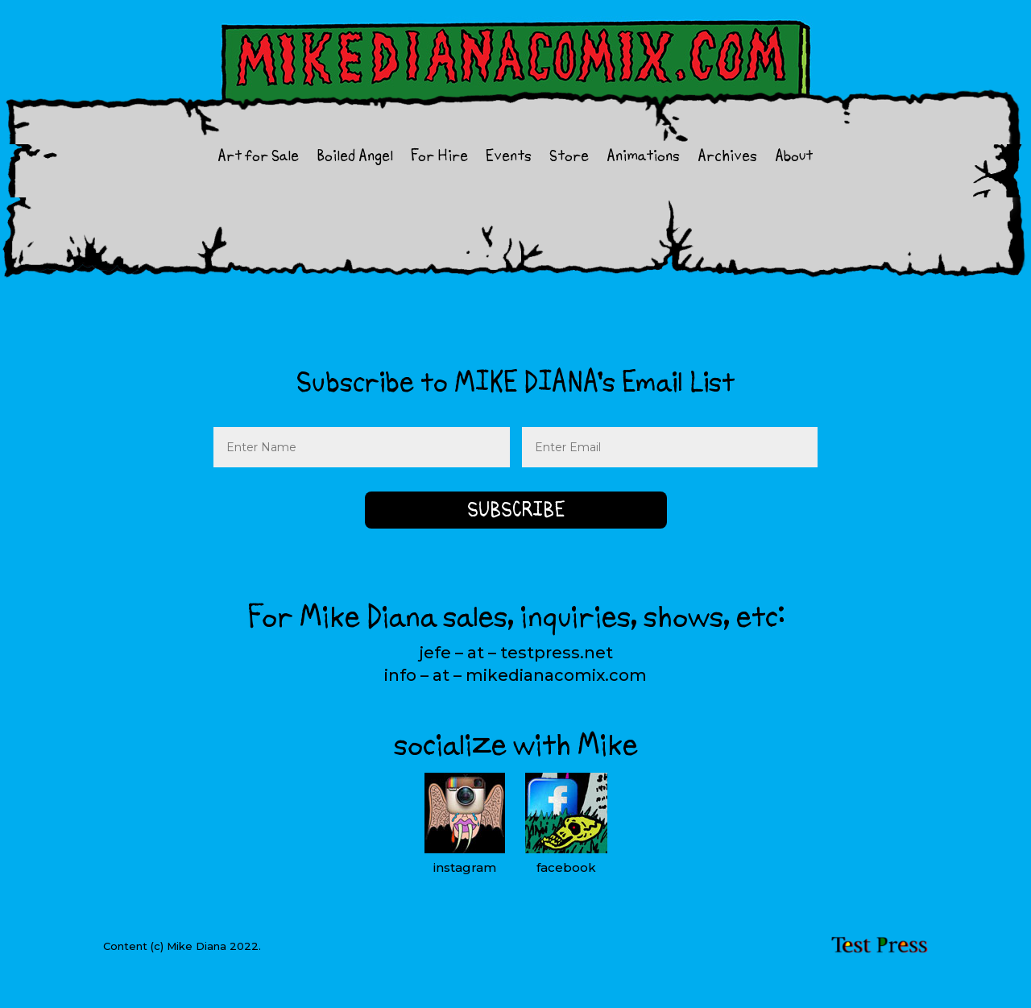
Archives (727, 158)
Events (509, 158)
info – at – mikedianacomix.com (515, 675)
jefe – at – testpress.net (516, 652)
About (794, 158)
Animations (643, 158)
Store (569, 158)
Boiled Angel (355, 158)
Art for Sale (258, 158)
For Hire (439, 158)
